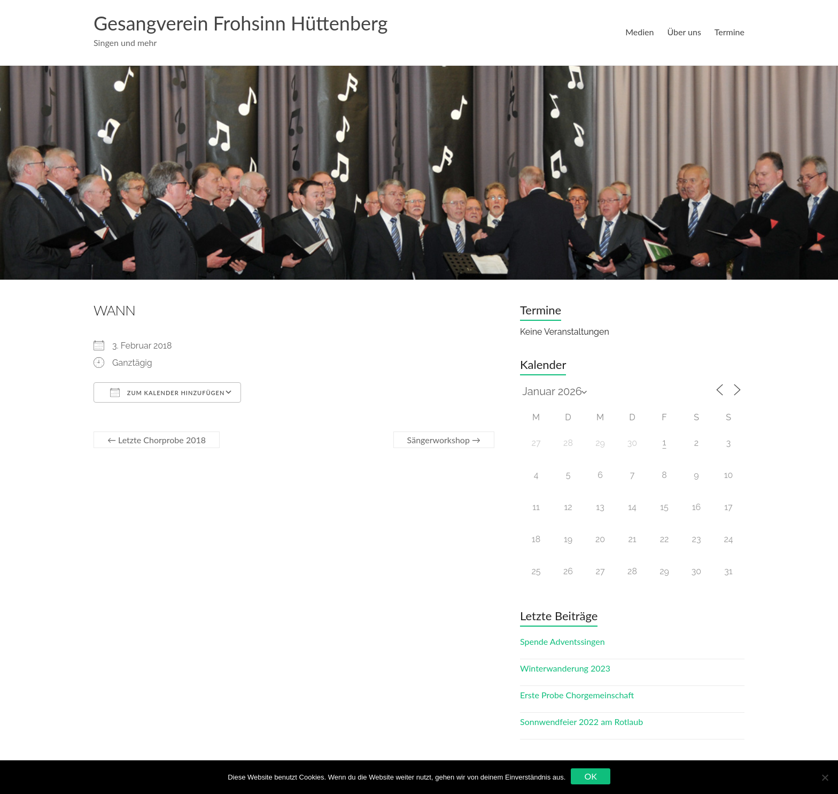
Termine (729, 32)
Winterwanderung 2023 (565, 668)
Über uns (684, 32)
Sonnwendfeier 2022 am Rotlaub (581, 721)
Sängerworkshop (443, 440)
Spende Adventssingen (562, 641)
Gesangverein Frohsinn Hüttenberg (240, 23)
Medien (639, 32)
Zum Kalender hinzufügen (167, 392)
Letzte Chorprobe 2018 (156, 440)
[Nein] (824, 777)
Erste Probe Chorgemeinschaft (577, 695)
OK (590, 776)
